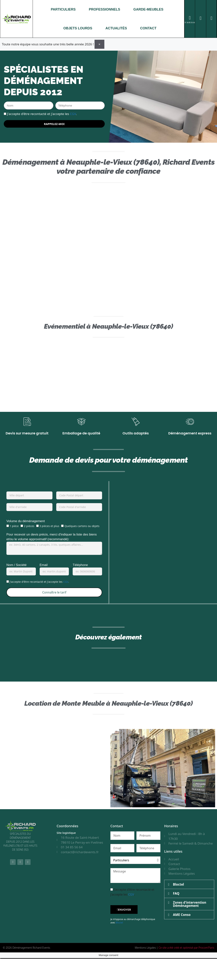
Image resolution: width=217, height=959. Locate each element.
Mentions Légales (145, 948)
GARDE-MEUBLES (148, 9)
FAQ (176, 894)
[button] (189, 885)
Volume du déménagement (25, 522)
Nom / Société (16, 566)
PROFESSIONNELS (104, 9)
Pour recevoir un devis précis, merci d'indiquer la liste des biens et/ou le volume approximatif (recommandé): (51, 537)
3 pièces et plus (49, 527)
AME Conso (182, 915)
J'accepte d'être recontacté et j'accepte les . (42, 113)
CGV (73, 113)
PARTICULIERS (63, 9)
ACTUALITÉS (116, 28)
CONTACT (148, 28)
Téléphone (80, 566)
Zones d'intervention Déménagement (189, 905)
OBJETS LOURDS (77, 28)
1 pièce (14, 527)
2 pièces (29, 527)
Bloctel (119, 923)
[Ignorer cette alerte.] (99, 44)
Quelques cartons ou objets (82, 527)
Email (44, 566)
